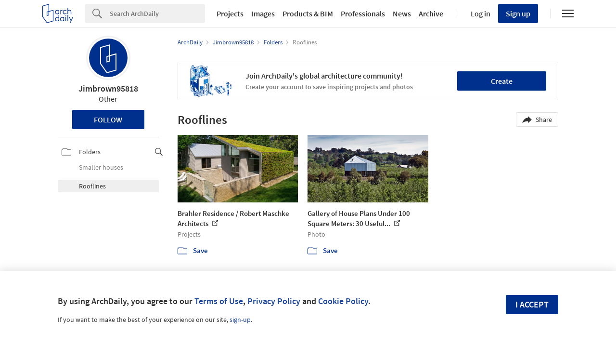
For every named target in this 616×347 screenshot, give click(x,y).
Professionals (363, 13)
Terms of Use (218, 301)
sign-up (240, 319)
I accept (532, 304)
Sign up (518, 13)
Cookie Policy (343, 301)
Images (263, 13)
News (402, 13)
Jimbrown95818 (108, 88)
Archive (431, 13)
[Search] (157, 13)
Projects (230, 13)
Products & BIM (307, 13)
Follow (108, 119)
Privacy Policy (273, 301)
